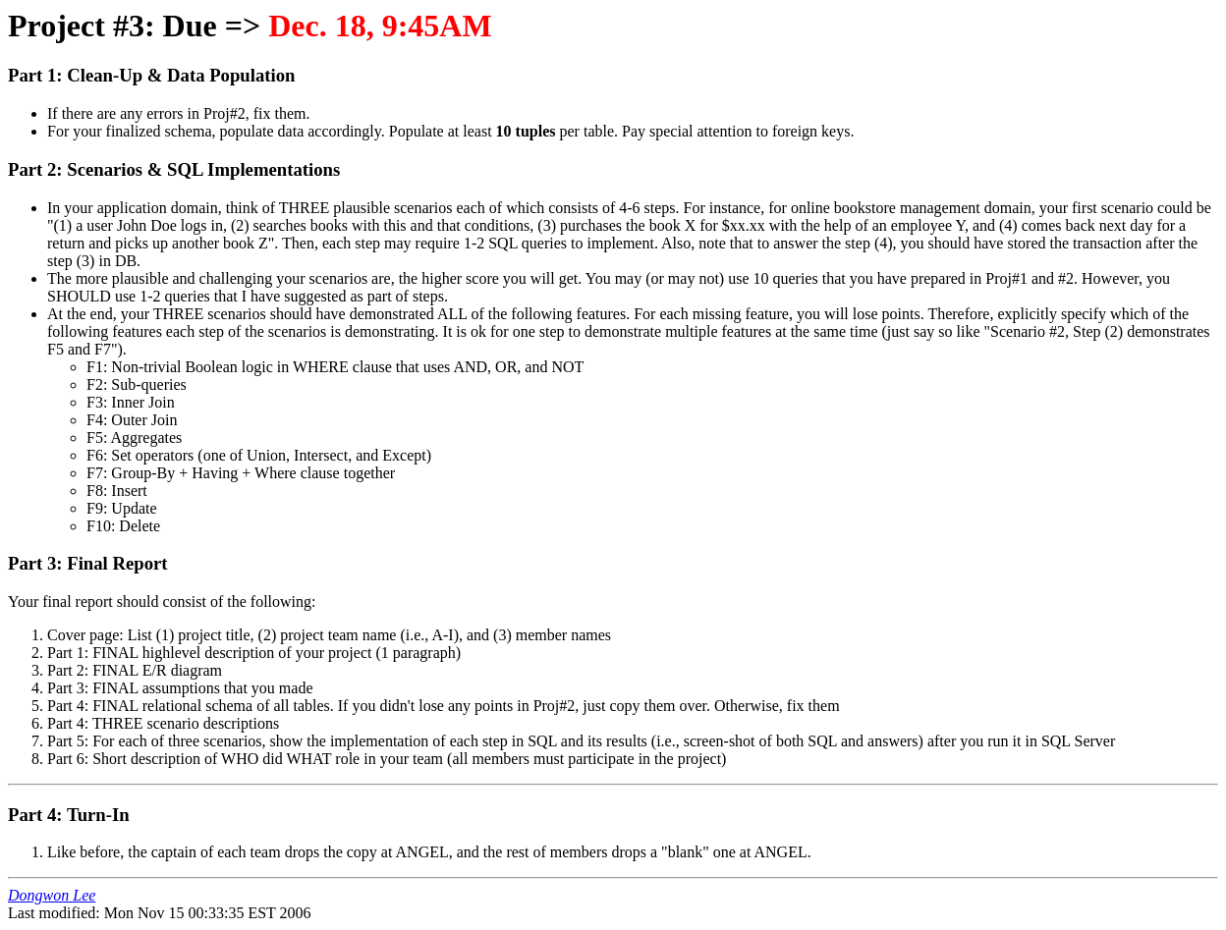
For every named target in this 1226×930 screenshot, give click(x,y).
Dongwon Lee (51, 895)
